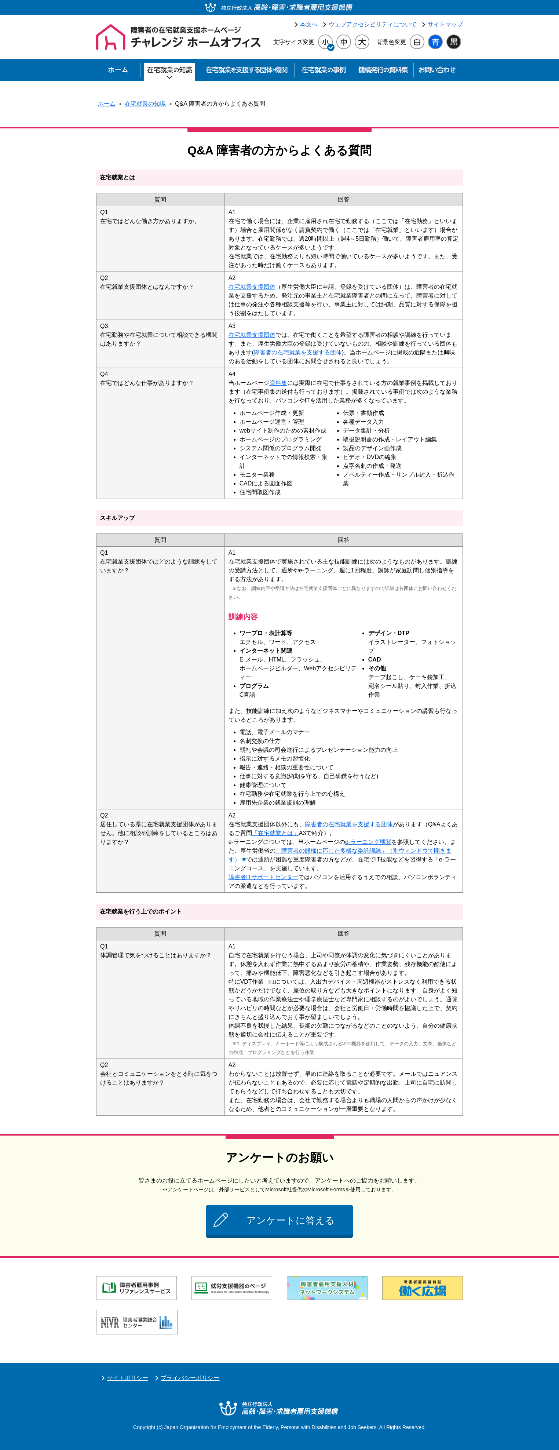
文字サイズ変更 (293, 42)
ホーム (107, 104)
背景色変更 (391, 42)
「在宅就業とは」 (275, 833)
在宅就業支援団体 (252, 287)
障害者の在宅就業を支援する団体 (298, 352)
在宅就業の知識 (145, 104)
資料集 (278, 383)
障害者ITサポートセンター (263, 877)
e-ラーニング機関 (368, 842)
